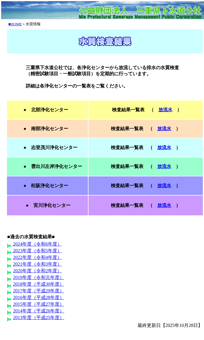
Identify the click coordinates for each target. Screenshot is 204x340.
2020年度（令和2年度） (37, 270)
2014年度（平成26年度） (38, 310)
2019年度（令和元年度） (38, 277)
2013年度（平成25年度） (38, 317)
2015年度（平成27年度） (38, 304)
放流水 (165, 109)
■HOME (15, 24)
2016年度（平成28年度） (38, 297)
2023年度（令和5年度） (37, 250)
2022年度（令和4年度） (37, 257)
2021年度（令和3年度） (37, 264)
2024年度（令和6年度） (37, 243)
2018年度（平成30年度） (38, 284)
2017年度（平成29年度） (38, 290)
